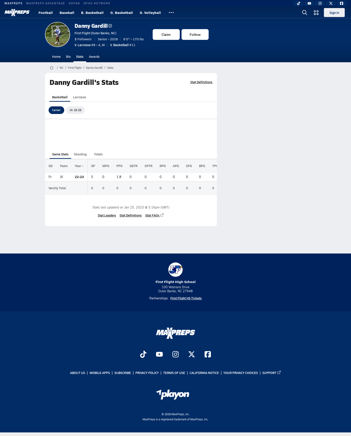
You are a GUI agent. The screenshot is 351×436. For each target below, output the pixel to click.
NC (61, 67)
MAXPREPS (13, 3)
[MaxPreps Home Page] (51, 67)
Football (46, 12)
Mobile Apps (100, 373)
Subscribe (122, 373)
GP (93, 166)
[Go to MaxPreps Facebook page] (207, 355)
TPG (215, 166)
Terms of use (174, 373)
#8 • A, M (90, 45)
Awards (94, 56)
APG (176, 166)
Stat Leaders (107, 215)
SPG (189, 166)
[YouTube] (309, 3)
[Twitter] (331, 3)
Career (56, 110)
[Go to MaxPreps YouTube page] (159, 355)
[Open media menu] (316, 12)
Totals (98, 154)
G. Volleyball (150, 12)
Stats (79, 56)
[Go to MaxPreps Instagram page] (175, 355)
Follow (195, 34)
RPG (163, 166)
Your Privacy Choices (240, 373)
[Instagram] (320, 3)
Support (271, 373)
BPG (202, 166)
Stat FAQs (154, 215)
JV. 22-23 (75, 110)
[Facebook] (342, 3)
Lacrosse (79, 97)
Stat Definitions (201, 82)
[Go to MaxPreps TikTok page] (143, 355)
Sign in (334, 12)
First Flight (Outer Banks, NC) (95, 33)
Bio (68, 56)
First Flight (74, 67)
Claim (166, 34)
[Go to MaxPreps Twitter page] (191, 355)
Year (79, 166)
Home (56, 56)
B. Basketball (92, 12)
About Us (77, 373)
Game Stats (60, 154)
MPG (105, 166)
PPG (119, 166)
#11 (122, 45)
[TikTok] (299, 3)
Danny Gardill (93, 25)
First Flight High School (176, 273)
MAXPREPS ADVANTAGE (45, 3)
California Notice (204, 373)
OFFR (148, 166)
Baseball (67, 12)
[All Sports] (171, 12)
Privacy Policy (147, 373)
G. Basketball (121, 12)
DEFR (133, 166)
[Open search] (304, 12)
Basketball (60, 97)
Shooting (80, 154)
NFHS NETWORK (97, 3)
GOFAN (74, 3)
